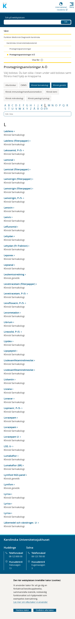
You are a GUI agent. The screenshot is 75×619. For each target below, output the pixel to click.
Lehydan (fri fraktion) (16, 245)
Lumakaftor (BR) (13, 465)
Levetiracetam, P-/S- (15, 293)
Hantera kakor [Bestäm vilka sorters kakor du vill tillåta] (22, 610)
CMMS (24, 85)
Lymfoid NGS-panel (14, 474)
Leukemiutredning (14, 274)
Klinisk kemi (51, 91)
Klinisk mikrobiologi (14, 98)
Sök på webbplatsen (15, 17)
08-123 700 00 (38, 556)
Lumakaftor (10, 455)
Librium (8, 322)
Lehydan (8, 236)
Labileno (8, 131)
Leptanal (8, 264)
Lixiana (8, 389)
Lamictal (8, 159)
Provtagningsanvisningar (20, 49)
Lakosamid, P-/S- (13, 150)
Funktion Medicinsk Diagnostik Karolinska (22, 37)
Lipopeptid (10, 350)
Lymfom (8, 484)
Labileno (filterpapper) (16, 140)
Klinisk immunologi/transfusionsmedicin (23, 91)
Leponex (8, 255)
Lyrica (7, 494)
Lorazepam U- (11, 436)
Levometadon (11, 312)
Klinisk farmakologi (39, 85)
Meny (72, 7)
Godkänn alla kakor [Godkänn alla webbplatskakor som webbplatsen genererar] (45, 610)
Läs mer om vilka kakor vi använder (30, 602)
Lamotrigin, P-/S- (13, 198)
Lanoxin (8, 207)
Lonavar (8, 398)
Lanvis (7, 217)
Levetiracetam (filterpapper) (19, 284)
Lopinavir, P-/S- (12, 408)
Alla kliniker (10, 85)
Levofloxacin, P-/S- (14, 303)
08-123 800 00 (15, 556)
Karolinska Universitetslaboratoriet (22, 43)
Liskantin (9, 379)
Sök (65, 22)
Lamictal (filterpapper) (16, 169)
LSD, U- (8, 446)
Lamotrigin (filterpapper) (18, 178)
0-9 (45, 108)
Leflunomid (10, 226)
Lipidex (8, 341)
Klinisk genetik (59, 85)
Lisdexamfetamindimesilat (18, 360)
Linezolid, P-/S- (12, 331)
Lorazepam (10, 417)
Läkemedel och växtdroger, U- (20, 522)
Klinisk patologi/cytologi (38, 98)
